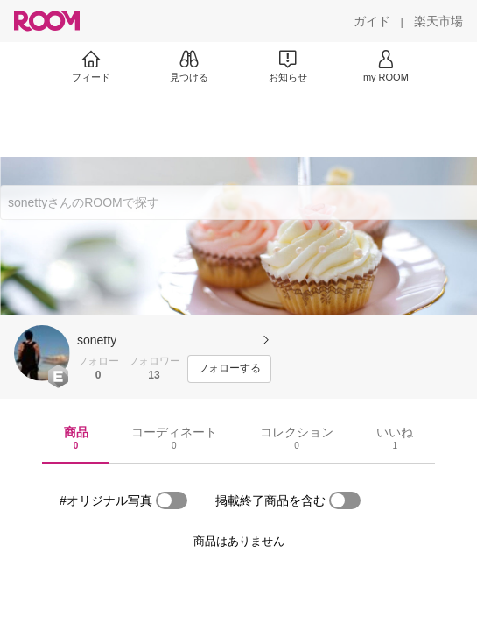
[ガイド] (372, 21)
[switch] (171, 500)
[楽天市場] (438, 21)
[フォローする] (229, 369)
